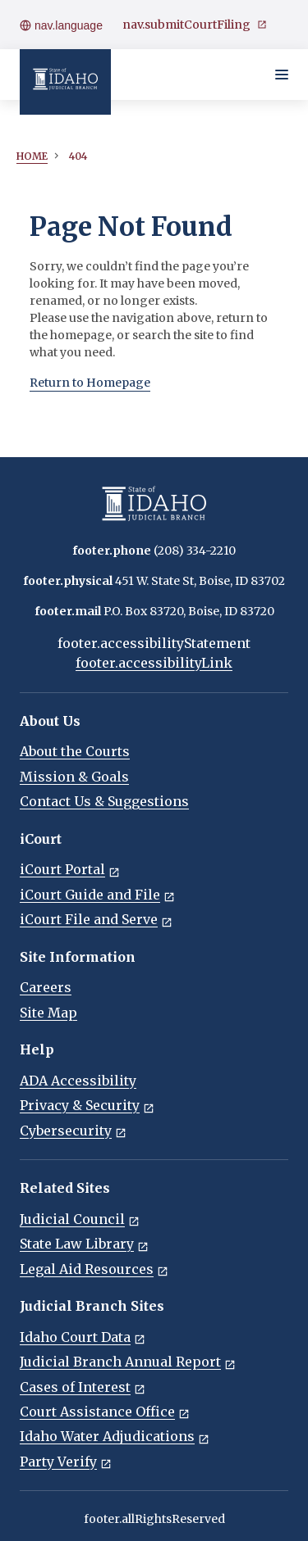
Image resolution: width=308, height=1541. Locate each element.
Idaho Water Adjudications (114, 1436)
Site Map (48, 1012)
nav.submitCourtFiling (194, 25)
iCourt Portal (70, 869)
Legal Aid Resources (94, 1269)
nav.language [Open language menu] (61, 25)
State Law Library (84, 1243)
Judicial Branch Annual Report (128, 1361)
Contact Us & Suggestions (104, 801)
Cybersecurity (73, 1130)
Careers (45, 987)
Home (32, 156)
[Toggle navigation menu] (281, 74)
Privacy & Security (87, 1105)
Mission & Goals (74, 776)
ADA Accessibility (78, 1080)
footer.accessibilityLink (154, 663)
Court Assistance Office (105, 1411)
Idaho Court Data (82, 1337)
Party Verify (66, 1461)
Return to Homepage (90, 382)
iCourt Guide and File (97, 894)
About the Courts (75, 751)
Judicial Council (80, 1219)
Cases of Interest (82, 1387)
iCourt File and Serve (96, 919)
